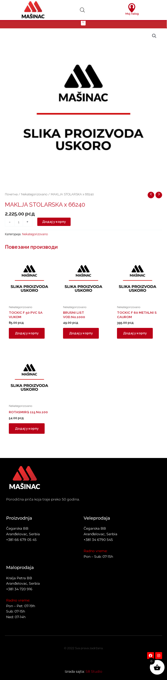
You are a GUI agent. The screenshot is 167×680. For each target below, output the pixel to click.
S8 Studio (94, 671)
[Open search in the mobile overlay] (82, 10)
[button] (83, 27)
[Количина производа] (18, 227)
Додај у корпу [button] (27, 339)
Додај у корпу (54, 227)
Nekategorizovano (34, 199)
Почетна (11, 199)
